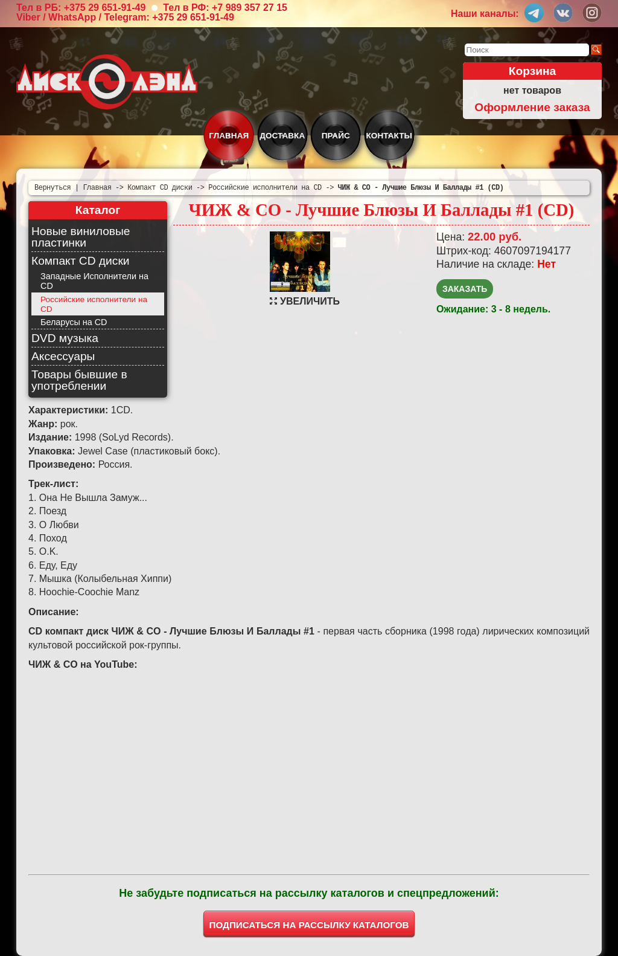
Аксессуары (63, 356)
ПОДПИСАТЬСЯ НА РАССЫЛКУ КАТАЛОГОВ (309, 925)
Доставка (282, 135)
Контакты (389, 135)
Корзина (532, 71)
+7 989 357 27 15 (249, 7)
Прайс (336, 135)
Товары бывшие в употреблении (79, 380)
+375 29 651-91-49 (105, 7)
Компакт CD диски (80, 260)
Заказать (464, 289)
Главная (229, 135)
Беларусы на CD (73, 322)
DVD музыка (64, 338)
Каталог (97, 210)
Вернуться (52, 187)
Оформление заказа (532, 107)
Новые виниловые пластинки (80, 237)
